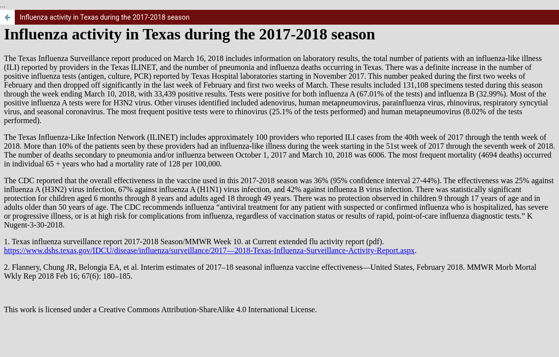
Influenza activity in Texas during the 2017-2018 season (104, 17)
